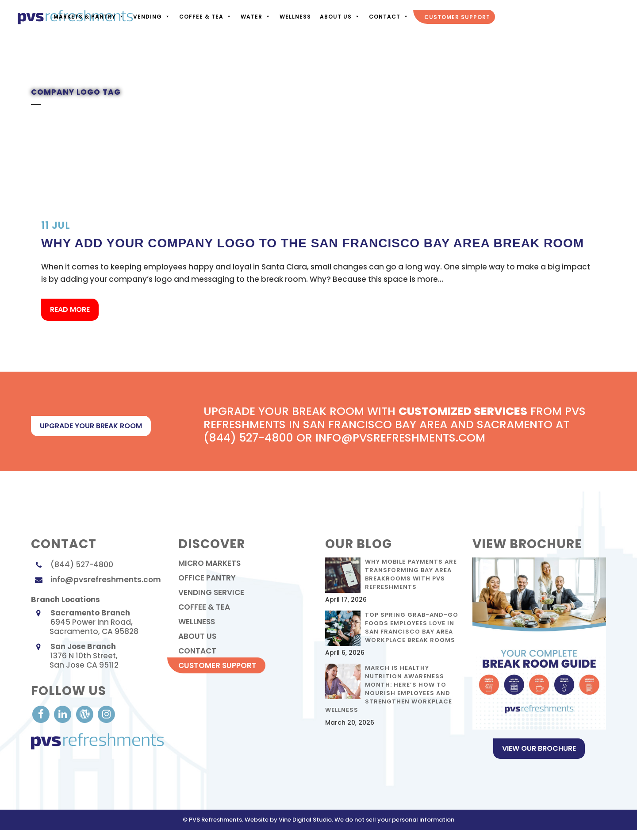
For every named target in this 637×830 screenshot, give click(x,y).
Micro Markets (209, 563)
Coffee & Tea (204, 16)
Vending (150, 16)
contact (197, 651)
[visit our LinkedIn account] (63, 713)
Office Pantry (207, 578)
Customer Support (456, 17)
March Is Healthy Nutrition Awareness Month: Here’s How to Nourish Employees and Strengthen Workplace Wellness (388, 689)
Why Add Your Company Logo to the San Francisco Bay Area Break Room (312, 243)
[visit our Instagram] (106, 713)
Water (255, 16)
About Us (339, 16)
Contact (388, 16)
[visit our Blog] (85, 713)
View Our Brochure (539, 748)
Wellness (294, 16)
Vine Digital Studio (305, 819)
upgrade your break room (91, 426)
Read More (70, 309)
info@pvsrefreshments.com (105, 579)
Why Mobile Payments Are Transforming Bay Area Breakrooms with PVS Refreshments (411, 574)
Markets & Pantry (88, 16)
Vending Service (211, 592)
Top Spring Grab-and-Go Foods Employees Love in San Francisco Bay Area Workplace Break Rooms (411, 627)
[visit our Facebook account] (42, 713)
